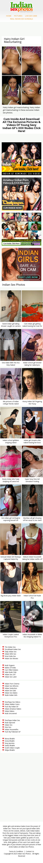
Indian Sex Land (10, 677)
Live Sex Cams (31, 16)
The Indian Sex (10, 647)
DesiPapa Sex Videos (12, 702)
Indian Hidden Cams (12, 704)
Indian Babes (9, 711)
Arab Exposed (10, 722)
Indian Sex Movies (11, 658)
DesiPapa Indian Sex (12, 720)
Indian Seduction (11, 688)
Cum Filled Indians (11, 670)
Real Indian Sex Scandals (21, 19)
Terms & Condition (16, 851)
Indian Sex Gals (10, 690)
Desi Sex (8, 727)
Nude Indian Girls (11, 695)
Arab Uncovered (11, 713)
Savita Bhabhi (10, 745)
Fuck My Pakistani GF (13, 732)
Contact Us (30, 851)
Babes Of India (10, 668)
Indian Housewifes (11, 729)
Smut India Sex (10, 656)
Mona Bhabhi (10, 739)
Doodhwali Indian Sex (13, 649)
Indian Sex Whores (11, 686)
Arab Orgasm (10, 665)
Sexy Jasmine (9, 743)
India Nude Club (10, 672)
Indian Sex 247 (10, 674)
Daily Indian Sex (10, 652)
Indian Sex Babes (11, 693)
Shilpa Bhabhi (10, 750)
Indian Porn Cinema (12, 684)
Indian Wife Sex (10, 654)
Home (8, 16)
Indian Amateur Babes (13, 709)
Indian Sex (8, 725)
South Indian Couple (12, 748)
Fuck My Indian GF (11, 706)
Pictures (18, 16)
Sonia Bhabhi (9, 741)
